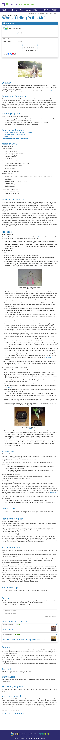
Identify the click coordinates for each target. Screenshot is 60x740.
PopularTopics (22, 10)
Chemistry (19, 41)
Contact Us (28, 738)
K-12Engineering (14, 10)
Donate (43, 738)
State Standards (7, 136)
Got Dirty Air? (8, 629)
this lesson (41, 237)
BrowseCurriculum (5, 10)
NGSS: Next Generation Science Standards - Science (17, 132)
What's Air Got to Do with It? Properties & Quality (24, 639)
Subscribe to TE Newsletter (50, 616)
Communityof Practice (54, 10)
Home (16, 738)
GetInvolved (37, 10)
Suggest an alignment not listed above (15, 139)
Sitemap (36, 738)
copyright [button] (30, 78)
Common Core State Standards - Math (13, 134)
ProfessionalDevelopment (46, 10)
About (22, 738)
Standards (29, 10)
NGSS (50, 91)
